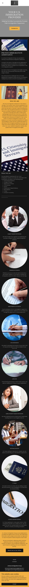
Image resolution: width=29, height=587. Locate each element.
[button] (3, 3)
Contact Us (14, 28)
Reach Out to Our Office (14, 550)
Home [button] (14, 559)
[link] (14, 2)
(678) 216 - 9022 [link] (14, 572)
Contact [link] (14, 561)
